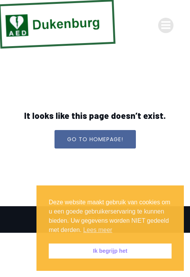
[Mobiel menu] (165, 25)
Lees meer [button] (97, 230)
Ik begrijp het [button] (110, 251)
